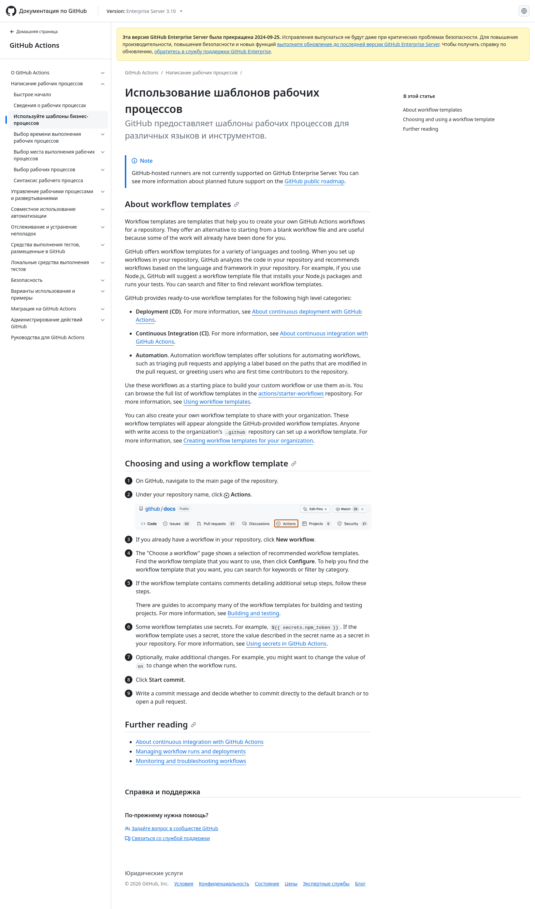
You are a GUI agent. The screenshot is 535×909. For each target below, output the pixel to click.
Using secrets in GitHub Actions (286, 643)
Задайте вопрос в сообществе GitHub (171, 828)
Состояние (267, 883)
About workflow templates (182, 204)
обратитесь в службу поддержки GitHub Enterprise (212, 51)
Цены (291, 883)
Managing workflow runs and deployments (191, 751)
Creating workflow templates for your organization (248, 440)
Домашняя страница (34, 31)
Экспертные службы (326, 883)
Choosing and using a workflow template (211, 463)
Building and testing (253, 613)
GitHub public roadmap (315, 181)
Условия (183, 883)
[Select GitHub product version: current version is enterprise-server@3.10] (145, 11)
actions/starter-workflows (291, 393)
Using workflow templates (217, 401)
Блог (360, 883)
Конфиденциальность (224, 883)
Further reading (160, 724)
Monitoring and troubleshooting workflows (191, 761)
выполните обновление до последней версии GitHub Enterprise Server (358, 44)
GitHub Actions (34, 45)
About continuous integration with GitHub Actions (199, 742)
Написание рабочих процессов (202, 72)
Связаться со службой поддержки (167, 838)
